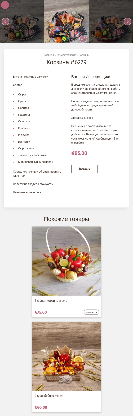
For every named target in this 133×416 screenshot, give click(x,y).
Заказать (84, 170)
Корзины (84, 56)
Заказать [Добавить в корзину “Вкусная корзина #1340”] (56, 303)
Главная (49, 56)
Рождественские (66, 56)
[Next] (127, 22)
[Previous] (5, 22)
